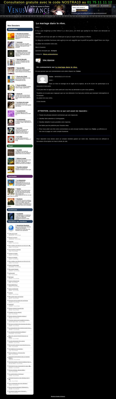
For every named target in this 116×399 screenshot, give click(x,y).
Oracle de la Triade (22, 76)
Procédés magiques (22, 167)
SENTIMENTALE (13, 285)
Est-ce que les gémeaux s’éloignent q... (19, 387)
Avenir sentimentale (14, 265)
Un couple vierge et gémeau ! (16, 374)
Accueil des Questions (23, 225)
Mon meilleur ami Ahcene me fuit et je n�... (20, 245)
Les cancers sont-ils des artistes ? (17, 332)
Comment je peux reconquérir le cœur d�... (20, 366)
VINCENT (11, 304)
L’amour (11, 292)
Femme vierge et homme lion (16, 308)
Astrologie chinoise (22, 50)
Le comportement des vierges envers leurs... (20, 328)
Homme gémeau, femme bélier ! (17, 370)
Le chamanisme (21, 180)
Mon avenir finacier (13, 269)
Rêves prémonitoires (50, 54)
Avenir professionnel (14, 281)
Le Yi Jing (19, 136)
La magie (19, 149)
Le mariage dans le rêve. (66, 67)
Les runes (19, 128)
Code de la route (13, 233)
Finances (11, 241)
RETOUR (11, 277)
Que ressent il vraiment (15, 249)
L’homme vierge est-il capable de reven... (19, 320)
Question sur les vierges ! (15, 312)
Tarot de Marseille (22, 59)
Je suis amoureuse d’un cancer (17, 341)
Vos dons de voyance (23, 33)
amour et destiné (13, 257)
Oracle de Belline (21, 85)
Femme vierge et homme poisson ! (18, 316)
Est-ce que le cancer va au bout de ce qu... (20, 345)
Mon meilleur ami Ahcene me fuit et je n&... (20, 261)
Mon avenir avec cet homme (16, 296)
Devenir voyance (13, 237)
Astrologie (20, 42)
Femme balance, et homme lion (17, 352)
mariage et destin (13, 253)
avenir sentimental (13, 288)
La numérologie (21, 110)
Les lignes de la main (23, 102)
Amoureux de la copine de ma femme (18, 300)
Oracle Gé (19, 93)
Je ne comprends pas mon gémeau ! (18, 383)
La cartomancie (21, 119)
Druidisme (20, 199)
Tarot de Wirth (21, 68)
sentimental (12, 273)
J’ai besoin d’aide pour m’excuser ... (18, 391)
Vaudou (19, 188)
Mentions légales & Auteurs (58, 396)
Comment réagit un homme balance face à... (20, 362)
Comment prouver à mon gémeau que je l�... (19, 378)
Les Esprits (20, 213)
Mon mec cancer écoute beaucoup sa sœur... (18, 336)
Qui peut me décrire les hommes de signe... (20, 324)
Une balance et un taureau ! (16, 349)
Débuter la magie (21, 158)
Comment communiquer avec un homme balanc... (19, 357)
